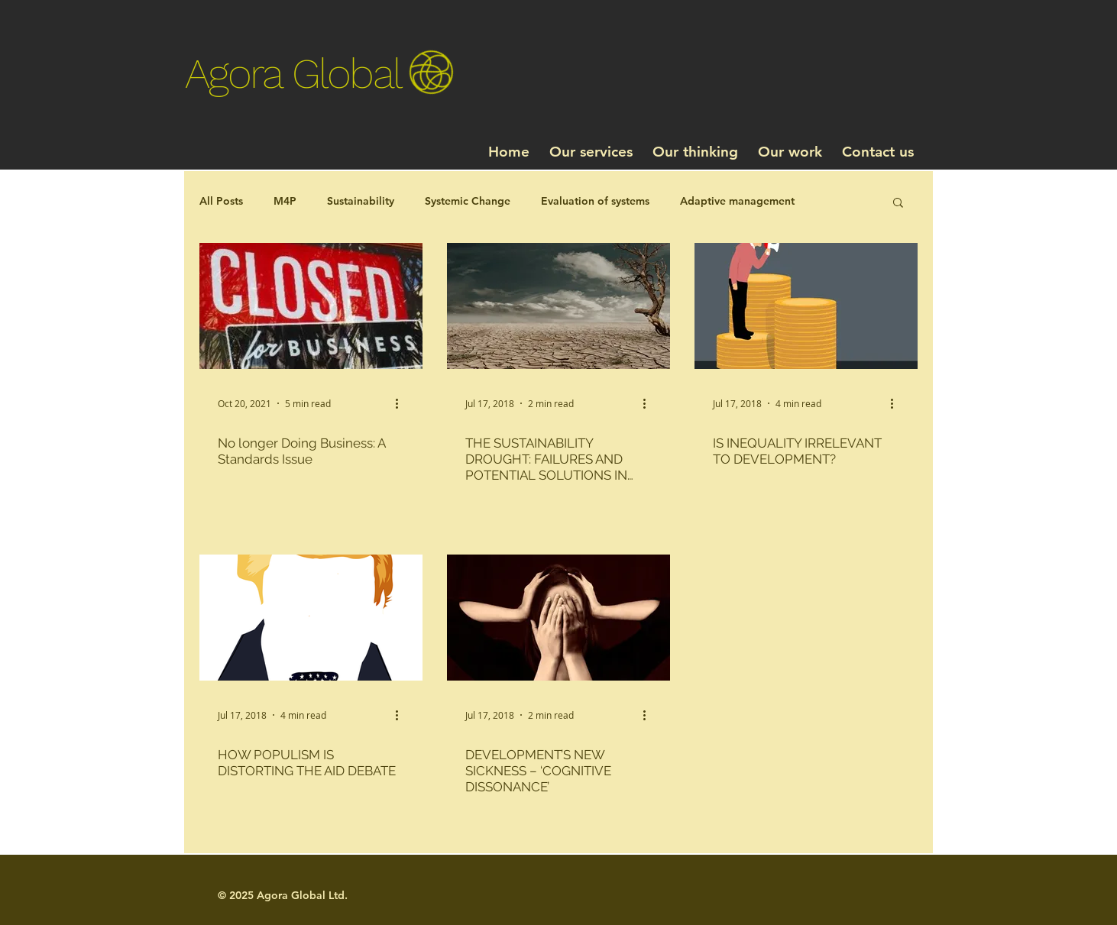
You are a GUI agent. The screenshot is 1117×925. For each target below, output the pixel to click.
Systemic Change (467, 201)
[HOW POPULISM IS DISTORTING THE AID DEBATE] (311, 618)
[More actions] (402, 403)
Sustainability (360, 201)
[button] (898, 204)
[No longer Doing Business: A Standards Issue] (311, 306)
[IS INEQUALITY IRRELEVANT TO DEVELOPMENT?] (806, 306)
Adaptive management (737, 201)
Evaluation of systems (595, 201)
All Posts (221, 201)
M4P (285, 201)
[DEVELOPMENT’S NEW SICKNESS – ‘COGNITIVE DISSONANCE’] (558, 618)
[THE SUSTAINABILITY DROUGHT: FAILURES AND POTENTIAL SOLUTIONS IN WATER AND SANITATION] (558, 306)
